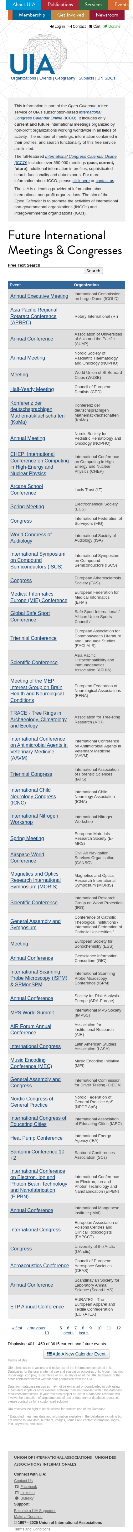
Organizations (23, 78)
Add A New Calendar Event (76, 1353)
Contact (77, 26)
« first (17, 1328)
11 (109, 1328)
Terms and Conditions (32, 1529)
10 (99, 1328)
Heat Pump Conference (36, 1138)
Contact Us (23, 1481)
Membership (32, 15)
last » (84, 1333)
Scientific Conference (34, 662)
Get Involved (70, 15)
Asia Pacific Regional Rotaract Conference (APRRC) (33, 316)
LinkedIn (24, 1493)
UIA (31, 50)
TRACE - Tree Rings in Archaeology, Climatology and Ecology (38, 719)
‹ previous (36, 1328)
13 (46, 1333)
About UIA (24, 4)
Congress (21, 521)
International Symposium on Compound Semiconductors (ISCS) (37, 560)
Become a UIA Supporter (35, 1511)
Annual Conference (31, 338)
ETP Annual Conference (37, 1306)
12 (118, 1328)
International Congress (35, 1046)
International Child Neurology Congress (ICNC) (33, 796)
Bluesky (23, 1498)
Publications (60, 4)
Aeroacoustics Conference (39, 1265)
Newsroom (107, 15)
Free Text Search (24, 265)
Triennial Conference (33, 638)
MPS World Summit (32, 1012)
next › (69, 1333)
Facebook (25, 1487)
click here (81, 180)
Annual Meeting (27, 357)
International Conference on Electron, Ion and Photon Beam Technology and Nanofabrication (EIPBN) (38, 1183)
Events (122, 4)
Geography (65, 78)
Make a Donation (28, 1517)
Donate (112, 26)
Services (93, 4)
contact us (104, 180)
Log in (60, 26)
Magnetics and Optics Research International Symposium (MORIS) (35, 880)
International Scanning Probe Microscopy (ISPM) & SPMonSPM (38, 978)
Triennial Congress (31, 774)
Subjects (86, 78)
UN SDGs (106, 78)
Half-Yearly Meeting (32, 389)
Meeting (19, 374)
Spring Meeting (27, 506)
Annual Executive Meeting (39, 296)
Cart (94, 26)
